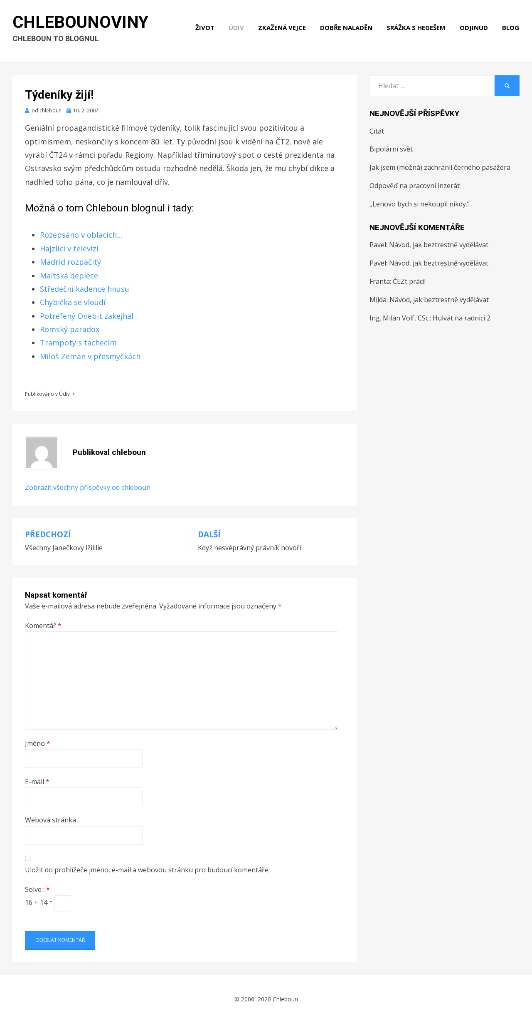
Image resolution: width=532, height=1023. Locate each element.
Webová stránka (50, 819)
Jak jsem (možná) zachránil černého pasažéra (439, 167)
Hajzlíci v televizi (69, 248)
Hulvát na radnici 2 (461, 318)
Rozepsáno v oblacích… (81, 235)
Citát (376, 131)
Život (205, 28)
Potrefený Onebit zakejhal (86, 316)
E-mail (37, 781)
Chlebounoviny (80, 23)
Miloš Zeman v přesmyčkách (90, 356)
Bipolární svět (391, 149)
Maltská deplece (69, 276)
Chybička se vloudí (73, 302)
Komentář (43, 625)
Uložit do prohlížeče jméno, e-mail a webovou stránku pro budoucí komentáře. (147, 869)
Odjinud (474, 28)
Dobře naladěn (346, 28)
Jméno (37, 743)
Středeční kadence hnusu (84, 289)
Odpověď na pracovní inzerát (414, 185)
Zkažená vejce (282, 28)
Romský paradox (69, 329)
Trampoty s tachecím (78, 343)
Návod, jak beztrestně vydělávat (438, 244)
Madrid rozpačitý (70, 262)
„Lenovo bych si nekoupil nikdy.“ (419, 204)
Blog (511, 28)
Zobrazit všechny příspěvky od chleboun (87, 487)
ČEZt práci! (409, 281)
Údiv (236, 28)
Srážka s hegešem (416, 28)
